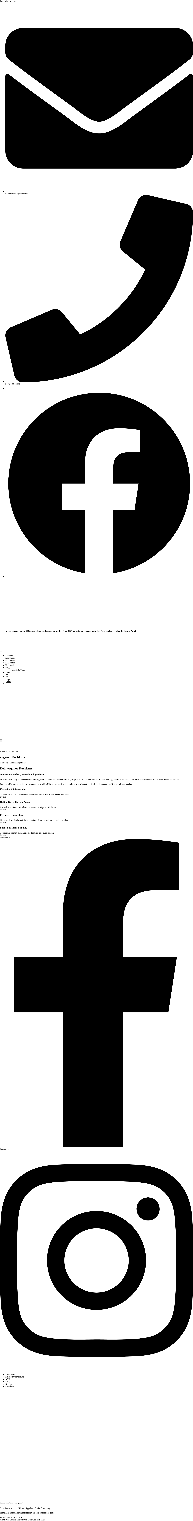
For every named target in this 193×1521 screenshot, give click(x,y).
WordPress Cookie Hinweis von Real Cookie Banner (22, 1520)
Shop (7, 672)
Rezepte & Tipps (18, 670)
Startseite (9, 655)
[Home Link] (72, 738)
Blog (7, 667)
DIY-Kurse (10, 663)
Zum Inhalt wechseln (9, 1)
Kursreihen (10, 660)
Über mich (9, 665)
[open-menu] (1, 651)
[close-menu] (1, 740)
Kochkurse (10, 658)
